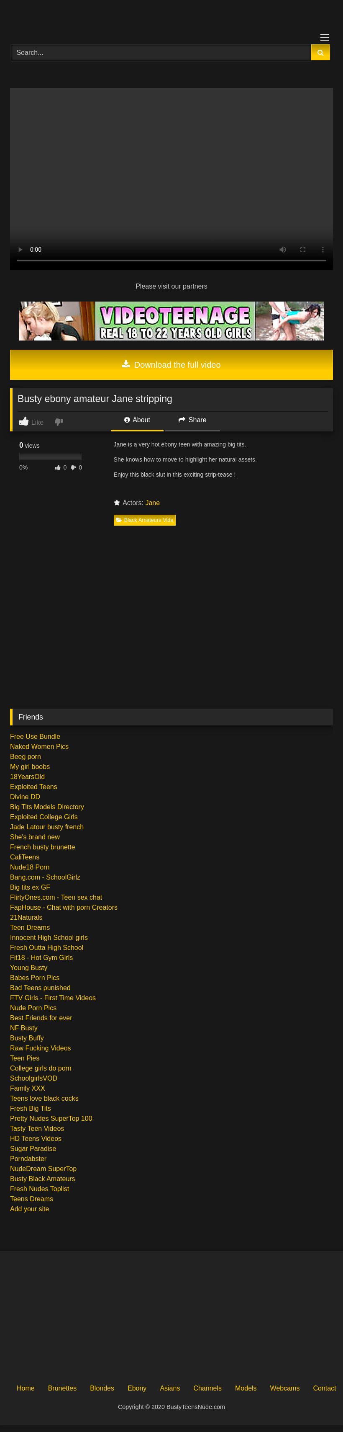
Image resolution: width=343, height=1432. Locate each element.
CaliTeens (24, 857)
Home (26, 1388)
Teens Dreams (31, 1198)
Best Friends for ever (41, 1018)
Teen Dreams (30, 927)
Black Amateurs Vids (144, 520)
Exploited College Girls (44, 816)
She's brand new (35, 837)
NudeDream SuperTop (43, 1168)
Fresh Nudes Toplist (39, 1188)
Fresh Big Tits (30, 1108)
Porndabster (28, 1158)
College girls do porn (41, 1068)
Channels (207, 1388)
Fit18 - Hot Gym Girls (41, 957)
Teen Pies (24, 1058)
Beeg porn (25, 756)
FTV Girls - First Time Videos (53, 997)
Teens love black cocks (44, 1098)
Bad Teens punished (40, 987)
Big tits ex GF (30, 887)
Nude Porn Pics (33, 1007)
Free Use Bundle (35, 736)
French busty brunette (42, 847)
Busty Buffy (27, 1038)
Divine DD (25, 796)
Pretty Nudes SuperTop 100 (51, 1118)
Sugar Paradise (33, 1148)
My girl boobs (30, 766)
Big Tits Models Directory (47, 806)
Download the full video (171, 364)
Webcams (285, 1388)
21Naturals (26, 917)
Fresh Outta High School (46, 947)
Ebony (137, 1388)
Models (246, 1388)
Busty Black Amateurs (42, 1178)
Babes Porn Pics (34, 977)
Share (192, 419)
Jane (152, 502)
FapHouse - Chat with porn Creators (64, 907)
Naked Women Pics (39, 746)
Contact (324, 1388)
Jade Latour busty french (47, 827)
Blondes (102, 1388)
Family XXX (27, 1088)
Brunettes (62, 1388)
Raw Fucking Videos (40, 1048)
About (137, 419)
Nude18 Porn (29, 867)
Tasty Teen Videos (37, 1128)
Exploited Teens (33, 786)
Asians (170, 1388)
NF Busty (24, 1028)
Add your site (29, 1209)
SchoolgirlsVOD (33, 1078)
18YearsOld (27, 776)
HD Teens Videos (35, 1138)
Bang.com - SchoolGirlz (45, 877)
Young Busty (28, 967)
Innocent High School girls (49, 937)
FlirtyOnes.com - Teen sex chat (56, 897)
